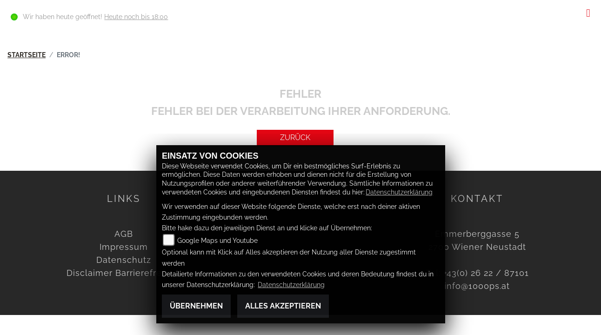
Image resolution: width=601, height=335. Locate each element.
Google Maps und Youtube (217, 240)
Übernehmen (196, 306)
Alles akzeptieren (283, 306)
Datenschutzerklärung (399, 192)
